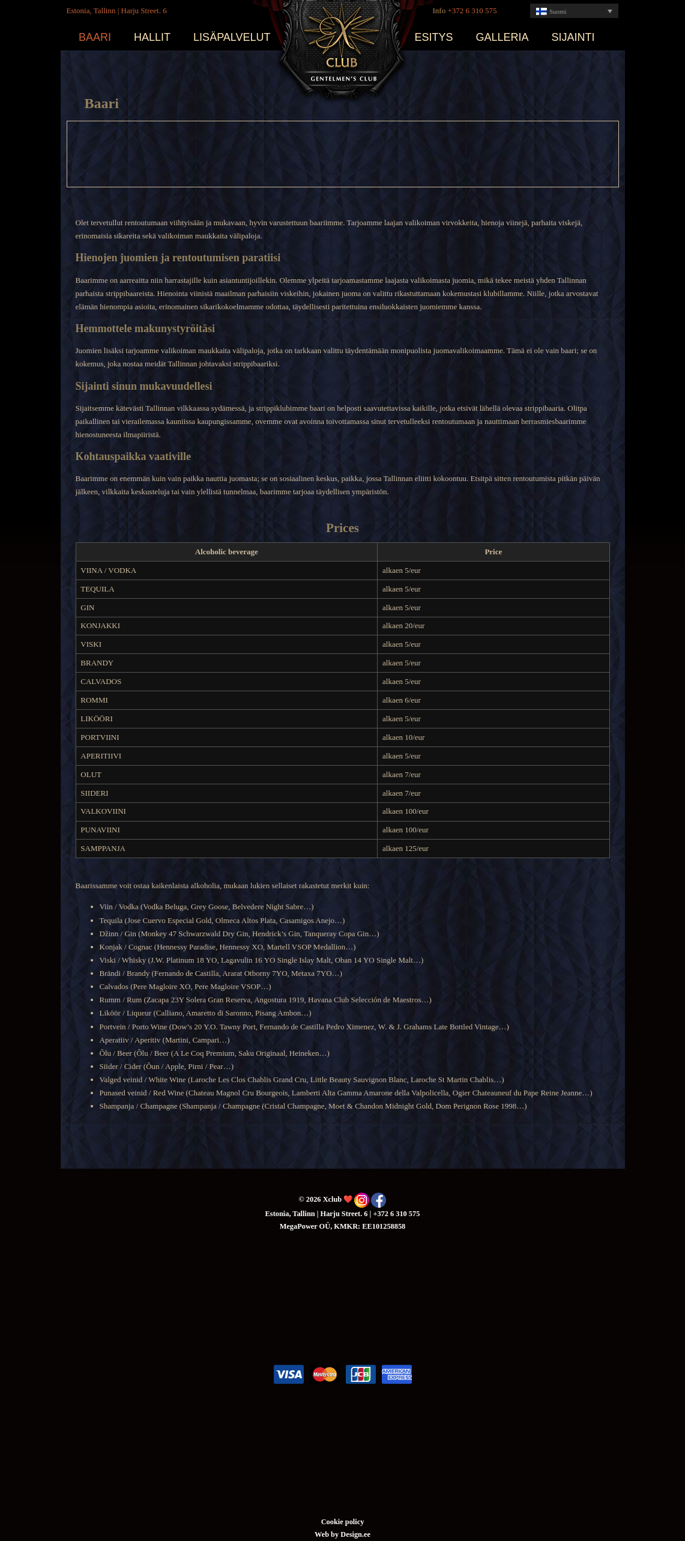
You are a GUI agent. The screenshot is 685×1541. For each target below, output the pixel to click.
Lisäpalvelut (231, 37)
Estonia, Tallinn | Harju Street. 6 (117, 10)
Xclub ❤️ (342, 45)
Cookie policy (342, 1522)
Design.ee (355, 1534)
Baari (95, 37)
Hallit (152, 37)
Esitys (434, 37)
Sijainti (573, 37)
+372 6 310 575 (471, 10)
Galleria (502, 37)
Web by (327, 1534)
